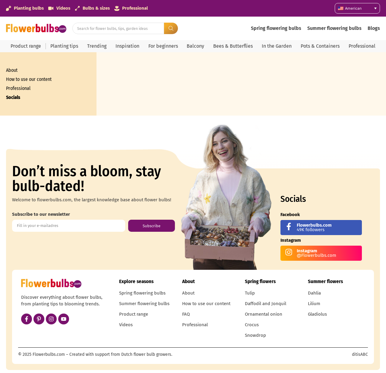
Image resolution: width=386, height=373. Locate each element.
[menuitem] (357, 8)
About (11, 70)
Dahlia (314, 293)
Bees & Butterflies (233, 46)
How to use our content (29, 79)
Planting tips (64, 46)
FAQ (186, 314)
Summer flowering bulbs (334, 28)
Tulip (250, 293)
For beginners (163, 46)
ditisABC (360, 354)
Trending (96, 46)
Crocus (252, 324)
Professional (362, 46)
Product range (26, 46)
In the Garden (277, 46)
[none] (357, 8)
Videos (126, 324)
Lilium (314, 303)
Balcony (195, 46)
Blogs (374, 28)
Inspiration (127, 46)
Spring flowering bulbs (276, 28)
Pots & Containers (320, 46)
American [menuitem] (353, 8)
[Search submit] (171, 28)
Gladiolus (317, 314)
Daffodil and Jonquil (265, 303)
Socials (13, 97)
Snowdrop (255, 335)
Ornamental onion (263, 314)
